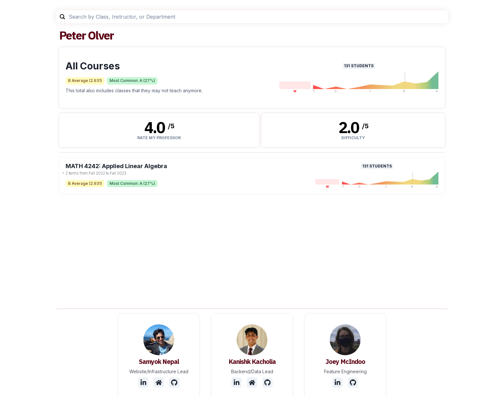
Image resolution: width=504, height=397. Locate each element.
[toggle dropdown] (63, 173)
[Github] (174, 382)
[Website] (159, 382)
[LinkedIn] (143, 382)
